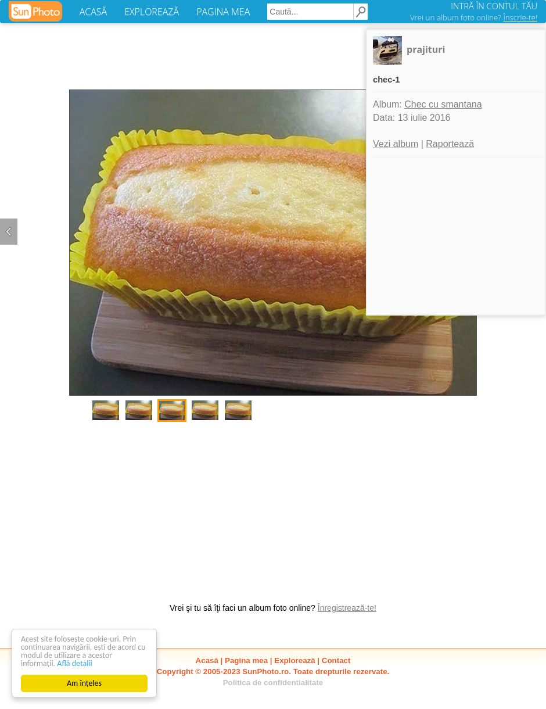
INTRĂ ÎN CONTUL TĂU (494, 6)
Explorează (294, 660)
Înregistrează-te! (347, 608)
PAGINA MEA (223, 11)
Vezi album (395, 144)
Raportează (450, 144)
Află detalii (74, 663)
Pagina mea (246, 660)
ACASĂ (93, 11)
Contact (336, 660)
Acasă (207, 660)
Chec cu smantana (443, 104)
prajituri (426, 49)
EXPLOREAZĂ (151, 11)
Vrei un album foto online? (473, 17)
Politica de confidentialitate (273, 682)
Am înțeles (84, 683)
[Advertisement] (273, 506)
